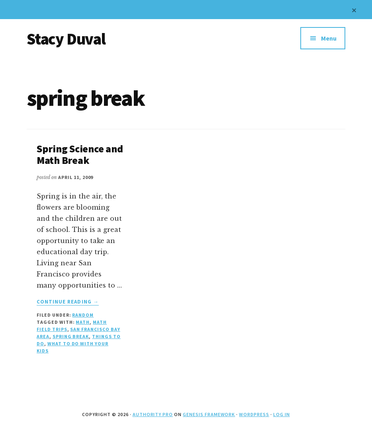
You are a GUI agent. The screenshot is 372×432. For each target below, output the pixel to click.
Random (83, 315)
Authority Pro (153, 414)
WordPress (254, 414)
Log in (281, 414)
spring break (71, 336)
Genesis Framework (209, 414)
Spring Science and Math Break (80, 154)
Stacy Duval (66, 39)
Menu (329, 38)
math (83, 322)
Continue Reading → (68, 302)
